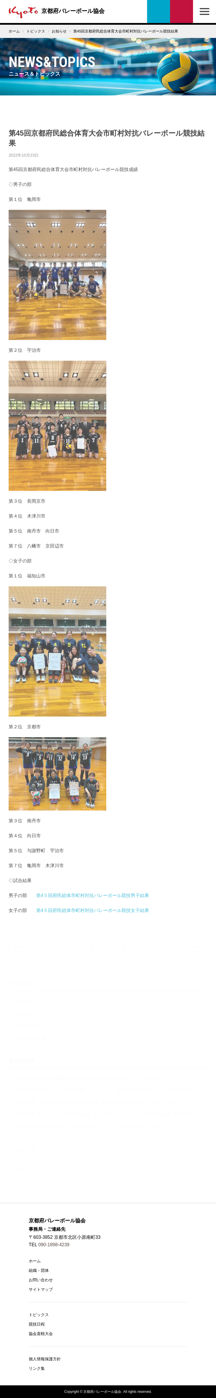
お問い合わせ (181, 11)
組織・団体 (39, 1270)
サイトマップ (41, 1289)
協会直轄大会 (41, 1333)
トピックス (35, 31)
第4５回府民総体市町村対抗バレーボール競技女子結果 (92, 915)
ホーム (14, 31)
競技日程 (37, 1324)
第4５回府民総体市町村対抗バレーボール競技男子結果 (92, 900)
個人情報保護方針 (45, 1359)
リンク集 (37, 1368)
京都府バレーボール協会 (55, 11)
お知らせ (59, 31)
